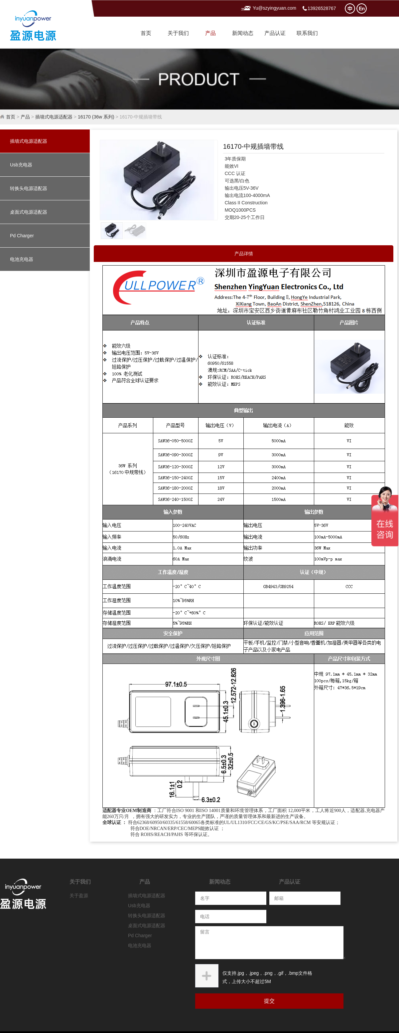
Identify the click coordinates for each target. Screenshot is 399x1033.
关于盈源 (78, 895)
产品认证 (275, 33)
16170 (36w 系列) (96, 116)
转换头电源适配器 (28, 188)
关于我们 (178, 33)
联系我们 (307, 33)
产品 (210, 33)
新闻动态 (242, 33)
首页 (146, 33)
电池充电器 (21, 259)
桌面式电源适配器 (28, 212)
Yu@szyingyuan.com (274, 8)
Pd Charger (22, 235)
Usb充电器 (21, 164)
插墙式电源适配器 (53, 116)
